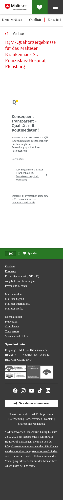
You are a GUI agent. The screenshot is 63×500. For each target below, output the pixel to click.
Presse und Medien (16, 285)
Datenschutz (15, 418)
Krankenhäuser (12, 20)
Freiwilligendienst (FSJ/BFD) (22, 276)
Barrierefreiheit (34, 418)
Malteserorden (13, 294)
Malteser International (17, 303)
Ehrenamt (10, 271)
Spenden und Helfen (16, 336)
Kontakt (49, 418)
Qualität (35, 20)
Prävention (11, 321)
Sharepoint (24, 423)
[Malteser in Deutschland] (16, 7)
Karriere (10, 266)
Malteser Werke (14, 308)
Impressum (46, 414)
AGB (35, 414)
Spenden (32, 253)
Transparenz (12, 331)
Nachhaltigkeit (13, 316)
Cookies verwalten (19, 414)
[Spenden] (40, 7)
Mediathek (39, 423)
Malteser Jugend (14, 298)
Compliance (12, 326)
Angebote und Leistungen (20, 281)
